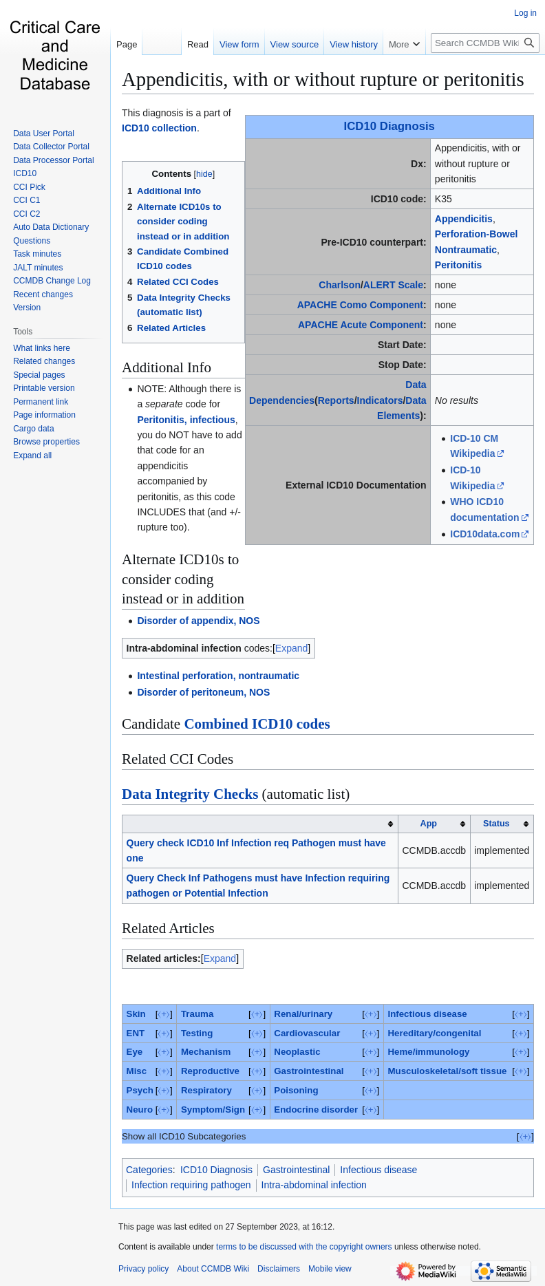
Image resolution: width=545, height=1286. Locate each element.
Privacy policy (143, 1269)
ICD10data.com (485, 533)
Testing (197, 1033)
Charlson (340, 284)
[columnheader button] (260, 824)
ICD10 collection (159, 127)
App (428, 823)
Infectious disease (427, 1014)
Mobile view (330, 1269)
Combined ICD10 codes (257, 724)
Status (496, 823)
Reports (336, 400)
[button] (32, 455)
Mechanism (206, 1052)
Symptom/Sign (213, 1109)
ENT (136, 1033)
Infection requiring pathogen (191, 1184)
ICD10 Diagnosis (389, 126)
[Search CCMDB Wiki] (485, 43)
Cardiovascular (307, 1033)
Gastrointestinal (308, 1071)
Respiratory (206, 1090)
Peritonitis (458, 264)
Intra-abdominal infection (314, 1184)
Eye (135, 1052)
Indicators (380, 400)
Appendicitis (464, 218)
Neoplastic (297, 1052)
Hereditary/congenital (434, 1033)
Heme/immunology (428, 1052)
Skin (136, 1014)
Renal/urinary (303, 1014)
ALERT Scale (393, 284)
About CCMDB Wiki (213, 1269)
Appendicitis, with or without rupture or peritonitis (323, 79)
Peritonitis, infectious (186, 419)
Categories (149, 1169)
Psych (140, 1090)
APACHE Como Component (360, 304)
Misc (137, 1071)
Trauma (197, 1014)
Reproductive (210, 1071)
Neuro (140, 1109)
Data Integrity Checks (190, 794)
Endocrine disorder (316, 1109)
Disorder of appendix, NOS (198, 620)
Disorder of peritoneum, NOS (203, 692)
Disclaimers (278, 1269)
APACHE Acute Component (360, 324)
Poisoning (296, 1090)
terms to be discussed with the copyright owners (304, 1247)
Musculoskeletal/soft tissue (446, 1071)
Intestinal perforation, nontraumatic (218, 675)
